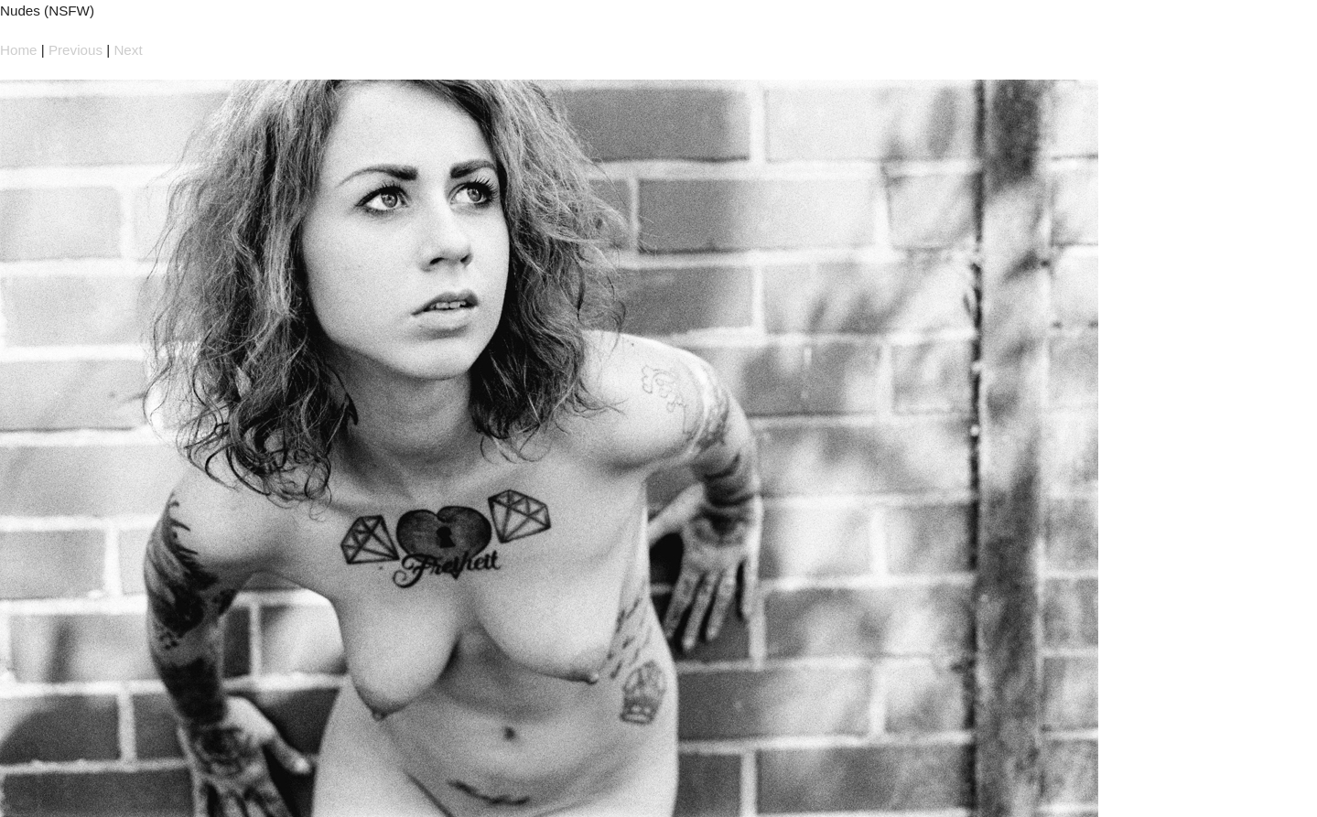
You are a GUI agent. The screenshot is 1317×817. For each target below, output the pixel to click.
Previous (76, 50)
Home (19, 50)
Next (127, 50)
